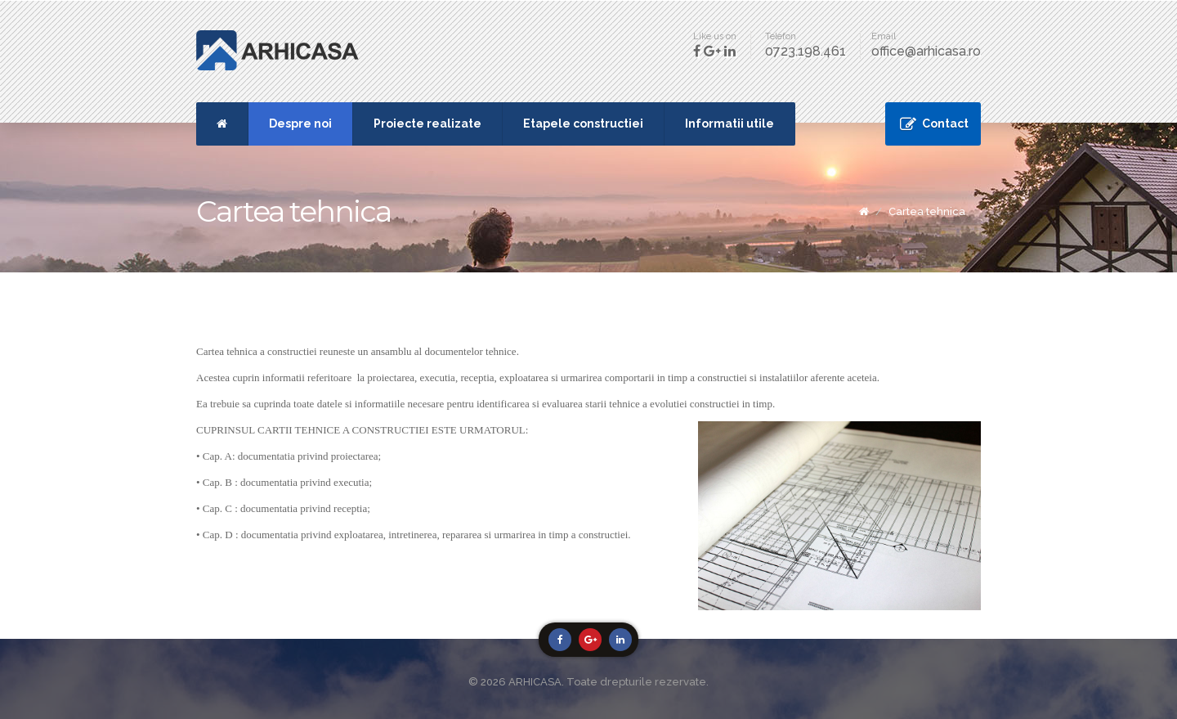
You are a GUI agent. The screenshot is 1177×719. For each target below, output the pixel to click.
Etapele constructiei (583, 123)
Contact (945, 123)
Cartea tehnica (926, 211)
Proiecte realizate (427, 123)
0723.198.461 (805, 51)
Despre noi (300, 123)
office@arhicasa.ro (926, 51)
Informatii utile (729, 123)
